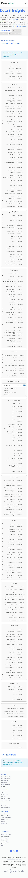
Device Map (4, 782)
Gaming (3, 804)
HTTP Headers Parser (19, 26)
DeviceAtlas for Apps (6, 778)
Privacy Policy (18, 859)
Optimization (4, 794)
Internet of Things (5, 798)
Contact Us (4, 823)
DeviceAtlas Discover (6, 784)
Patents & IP (4, 819)
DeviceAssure (4, 780)
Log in (4, 53)
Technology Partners (6, 817)
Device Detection (5, 836)
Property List (16, 25)
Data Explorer (4, 21)
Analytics (3, 796)
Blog (2, 845)
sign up (10, 53)
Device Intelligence (6, 834)
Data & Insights (5, 842)
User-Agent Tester (15, 34)
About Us (3, 814)
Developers (4, 843)
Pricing (3, 786)
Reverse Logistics (5, 805)
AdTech (3, 792)
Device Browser (17, 19)
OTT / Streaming (5, 800)
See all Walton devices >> (8, 40)
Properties (4, 34)
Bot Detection (4, 838)
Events (3, 821)
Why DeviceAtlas (5, 815)
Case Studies (4, 840)
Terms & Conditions (11, 859)
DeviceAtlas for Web (6, 777)
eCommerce (4, 802)
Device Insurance (5, 807)
